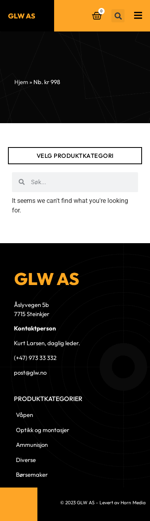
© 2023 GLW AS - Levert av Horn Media (103, 502)
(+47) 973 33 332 (35, 358)
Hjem (21, 82)
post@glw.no (30, 372)
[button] (118, 15)
